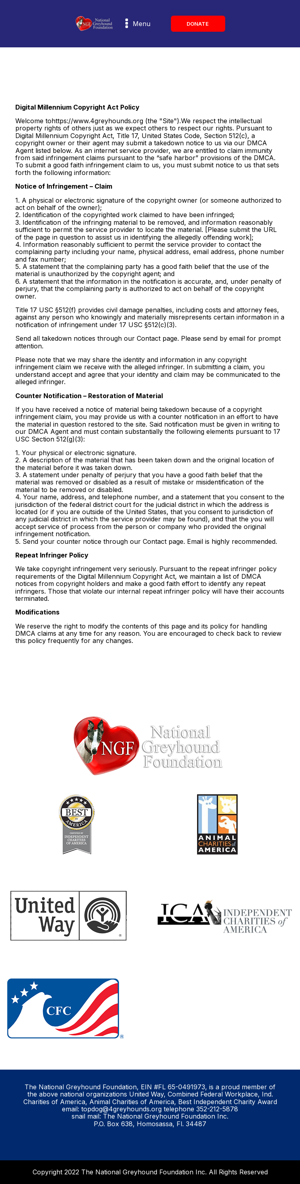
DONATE (198, 23)
